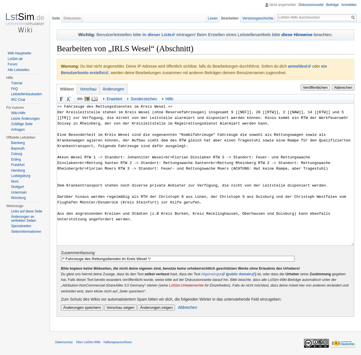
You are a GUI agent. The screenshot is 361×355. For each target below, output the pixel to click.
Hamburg (18, 170)
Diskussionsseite (310, 5)
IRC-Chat (18, 100)
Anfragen (18, 130)
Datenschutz (64, 342)
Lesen (213, 18)
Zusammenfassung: (78, 252)
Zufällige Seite (21, 124)
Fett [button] (61, 99)
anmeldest (297, 66)
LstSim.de (15, 59)
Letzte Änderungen (25, 119)
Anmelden (348, 5)
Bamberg (18, 143)
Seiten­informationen (26, 232)
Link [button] (79, 99)
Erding (16, 159)
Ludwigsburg (20, 176)
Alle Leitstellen (18, 70)
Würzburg (18, 198)
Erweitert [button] (114, 99)
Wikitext (67, 89)
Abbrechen (343, 87)
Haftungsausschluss (118, 342)
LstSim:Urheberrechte (186, 285)
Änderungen (113, 89)
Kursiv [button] (68, 99)
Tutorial (16, 83)
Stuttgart (17, 187)
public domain (239, 274)
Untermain (19, 192)
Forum (12, 64)
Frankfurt (18, 165)
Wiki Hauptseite (19, 53)
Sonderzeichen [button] (144, 99)
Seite (56, 18)
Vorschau (88, 89)
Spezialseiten (21, 226)
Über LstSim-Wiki (88, 342)
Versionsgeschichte (257, 18)
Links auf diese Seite (26, 211)
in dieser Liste (156, 34)
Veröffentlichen (315, 87)
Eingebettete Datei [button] (87, 99)
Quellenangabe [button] (94, 99)
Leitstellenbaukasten (26, 94)
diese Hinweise (296, 34)
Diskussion (72, 18)
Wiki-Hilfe (18, 113)
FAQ (14, 89)
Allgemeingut (211, 274)
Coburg (16, 154)
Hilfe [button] (169, 99)
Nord (14, 181)
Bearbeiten (230, 18)
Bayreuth (18, 148)
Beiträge (332, 5)
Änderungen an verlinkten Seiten (23, 219)
